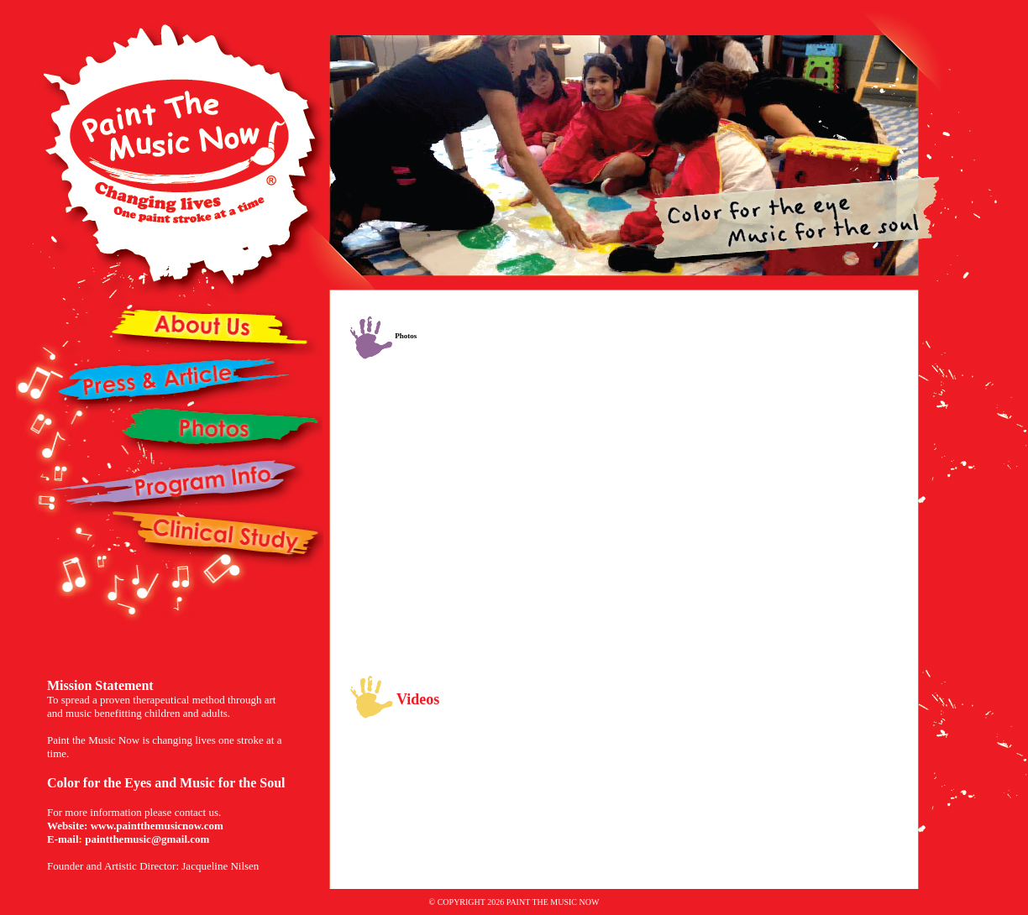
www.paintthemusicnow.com (157, 825)
